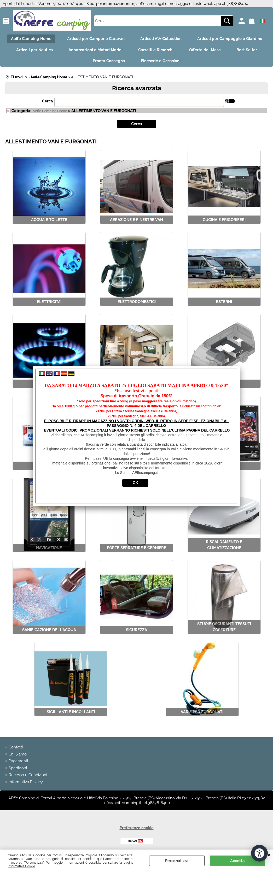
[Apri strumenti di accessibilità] (259, 853)
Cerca (47, 101)
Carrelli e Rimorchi (155, 50)
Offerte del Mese (205, 50)
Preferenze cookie (137, 828)
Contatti (16, 747)
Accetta (237, 860)
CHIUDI (269, 854)
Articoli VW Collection (161, 38)
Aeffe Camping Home (31, 38)
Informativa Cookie (21, 866)
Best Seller (246, 50)
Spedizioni (18, 768)
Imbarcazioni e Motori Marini (96, 50)
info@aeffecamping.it (145, 3)
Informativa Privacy (26, 782)
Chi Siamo (18, 754)
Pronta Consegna (109, 61)
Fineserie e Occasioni (161, 61)
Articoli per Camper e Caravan (96, 38)
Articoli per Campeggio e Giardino (229, 38)
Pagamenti (18, 761)
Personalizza (177, 860)
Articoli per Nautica (34, 50)
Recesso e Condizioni (28, 774)
